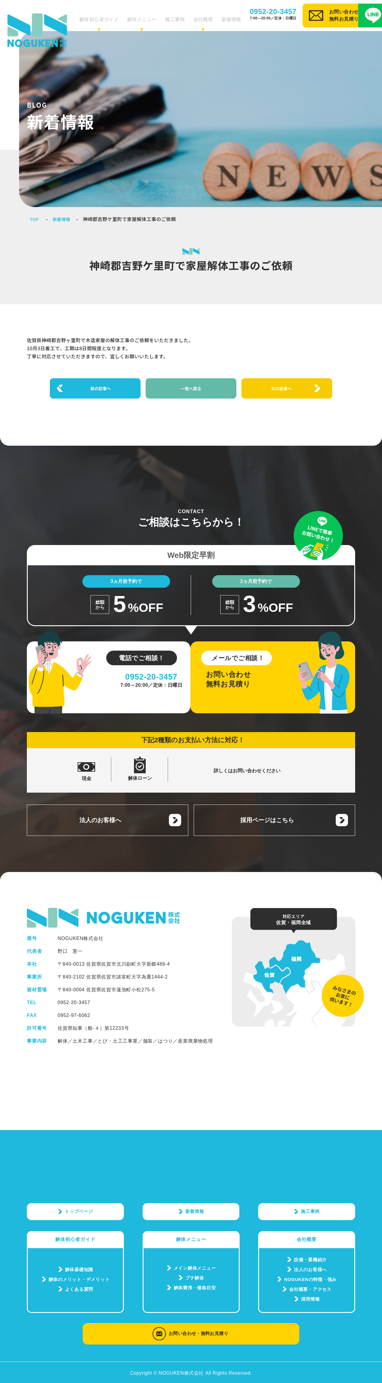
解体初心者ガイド (113, 16)
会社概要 (204, 16)
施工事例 (179, 16)
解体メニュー (151, 16)
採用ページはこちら (266, 809)
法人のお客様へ (100, 809)
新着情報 (228, 16)
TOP (35, 219)
